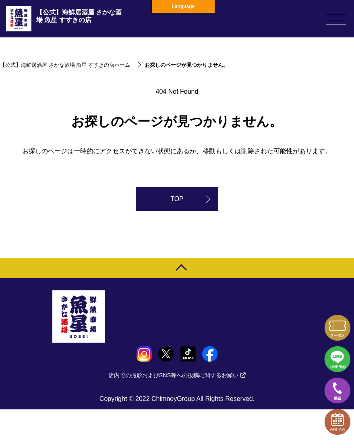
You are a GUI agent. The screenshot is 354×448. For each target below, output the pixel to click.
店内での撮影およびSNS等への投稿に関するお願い (177, 375)
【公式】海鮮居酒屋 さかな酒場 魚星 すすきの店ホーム (65, 65)
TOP (177, 198)
